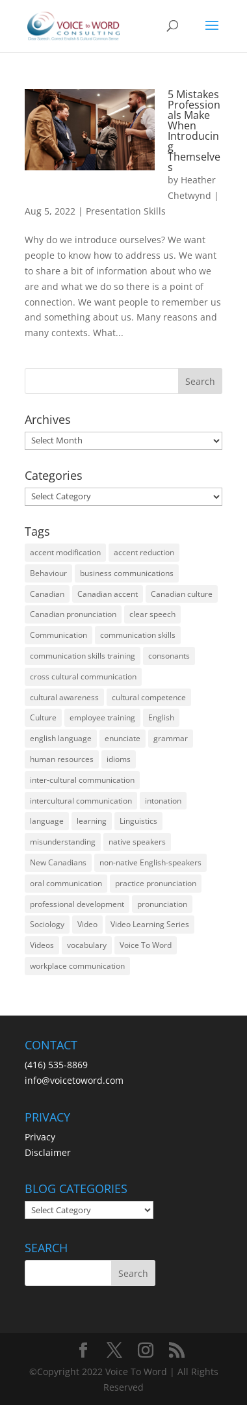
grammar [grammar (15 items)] (170, 738)
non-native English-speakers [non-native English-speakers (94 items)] (150, 862)
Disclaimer (48, 1152)
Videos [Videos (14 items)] (42, 945)
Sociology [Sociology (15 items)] (47, 924)
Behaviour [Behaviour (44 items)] (48, 573)
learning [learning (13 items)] (92, 820)
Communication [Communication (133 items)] (58, 634)
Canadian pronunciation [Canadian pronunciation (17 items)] (73, 614)
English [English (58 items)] (161, 717)
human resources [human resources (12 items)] (62, 759)
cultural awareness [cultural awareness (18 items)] (64, 697)
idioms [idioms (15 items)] (119, 759)
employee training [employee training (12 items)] (102, 717)
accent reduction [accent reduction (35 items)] (144, 552)
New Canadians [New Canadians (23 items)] (58, 862)
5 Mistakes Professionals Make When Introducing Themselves (194, 130)
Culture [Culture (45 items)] (43, 717)
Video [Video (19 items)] (87, 924)
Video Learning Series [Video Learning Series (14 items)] (149, 924)
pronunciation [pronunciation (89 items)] (162, 904)
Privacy (40, 1137)
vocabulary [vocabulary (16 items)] (87, 945)
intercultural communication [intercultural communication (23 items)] (81, 800)
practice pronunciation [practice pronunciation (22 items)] (155, 883)
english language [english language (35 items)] (61, 738)
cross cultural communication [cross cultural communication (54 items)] (83, 676)
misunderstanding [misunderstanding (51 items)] (63, 841)
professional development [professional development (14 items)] (77, 904)
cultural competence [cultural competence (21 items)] (149, 697)
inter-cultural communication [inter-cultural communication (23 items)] (82, 779)
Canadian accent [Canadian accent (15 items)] (107, 593)
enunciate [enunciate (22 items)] (122, 738)
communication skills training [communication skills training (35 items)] (82, 655)
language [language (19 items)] (47, 820)
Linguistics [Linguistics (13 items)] (138, 820)
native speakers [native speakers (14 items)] (137, 841)
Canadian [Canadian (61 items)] (47, 593)
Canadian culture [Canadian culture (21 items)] (182, 593)
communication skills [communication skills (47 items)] (138, 634)
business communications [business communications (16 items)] (127, 573)
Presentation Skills (126, 211)
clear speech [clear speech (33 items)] (152, 614)
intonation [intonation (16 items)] (163, 800)
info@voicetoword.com (74, 1080)
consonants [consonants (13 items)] (169, 655)
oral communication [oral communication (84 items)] (66, 883)
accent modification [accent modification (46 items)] (65, 552)
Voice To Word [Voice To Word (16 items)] (146, 945)
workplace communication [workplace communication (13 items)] (77, 965)
